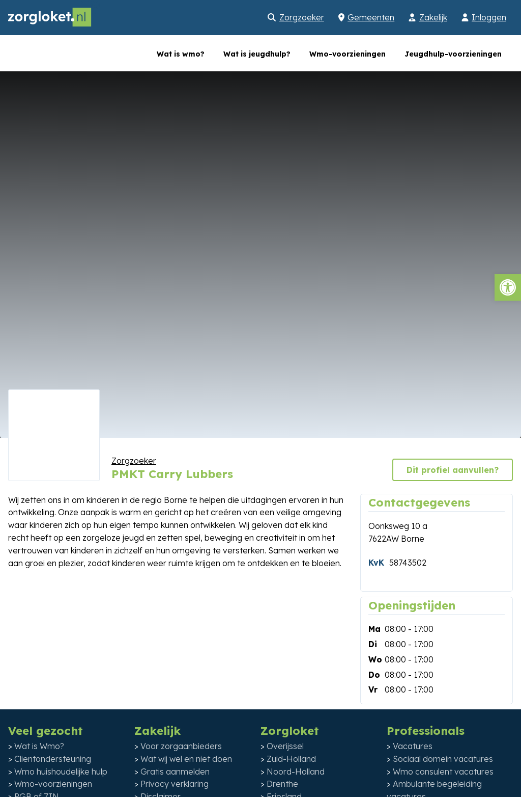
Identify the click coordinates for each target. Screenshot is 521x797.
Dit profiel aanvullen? (453, 470)
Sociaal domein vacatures (443, 759)
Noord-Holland (296, 771)
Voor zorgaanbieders (181, 746)
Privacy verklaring (174, 784)
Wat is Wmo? (39, 746)
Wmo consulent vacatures (443, 771)
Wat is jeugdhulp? (257, 54)
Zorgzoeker (301, 17)
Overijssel (285, 746)
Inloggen (489, 17)
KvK (376, 562)
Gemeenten (371, 17)
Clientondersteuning (52, 759)
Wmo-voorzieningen (347, 54)
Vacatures (412, 746)
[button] (508, 287)
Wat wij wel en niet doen (186, 759)
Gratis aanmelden (175, 771)
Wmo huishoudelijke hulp (60, 771)
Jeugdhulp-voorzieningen (453, 54)
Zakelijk (433, 17)
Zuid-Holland (291, 759)
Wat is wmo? (181, 54)
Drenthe (282, 784)
